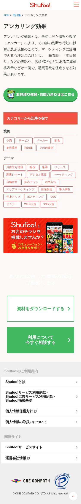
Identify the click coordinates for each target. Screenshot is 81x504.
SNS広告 (48, 204)
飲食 (57, 140)
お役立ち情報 (14, 167)
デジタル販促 (38, 174)
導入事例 (64, 189)
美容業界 (11, 147)
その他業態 (46, 147)
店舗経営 (11, 182)
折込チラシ (31, 182)
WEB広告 (30, 204)
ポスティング (35, 196)
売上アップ (13, 196)
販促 (32, 167)
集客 (45, 167)
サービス (24, 140)
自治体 (28, 147)
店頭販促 (46, 189)
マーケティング (63, 174)
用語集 (17, 15)
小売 (9, 140)
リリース (60, 167)
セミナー (11, 204)
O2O (53, 196)
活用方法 (50, 182)
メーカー (42, 140)
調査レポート (14, 174)
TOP (6, 15)
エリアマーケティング (20, 189)
